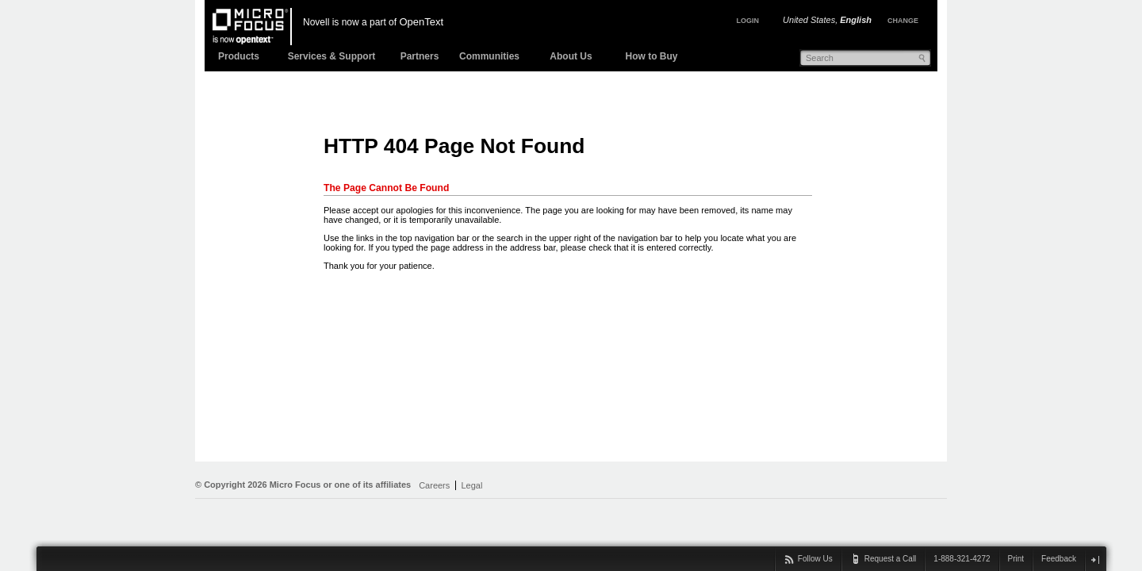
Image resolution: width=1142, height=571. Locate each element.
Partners (419, 56)
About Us (571, 56)
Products (238, 56)
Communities (489, 56)
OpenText (421, 22)
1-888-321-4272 (961, 558)
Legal (471, 485)
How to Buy (652, 56)
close (1095, 559)
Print (1016, 558)
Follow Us (815, 558)
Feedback (1058, 558)
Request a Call (890, 558)
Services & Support (332, 56)
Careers (434, 485)
